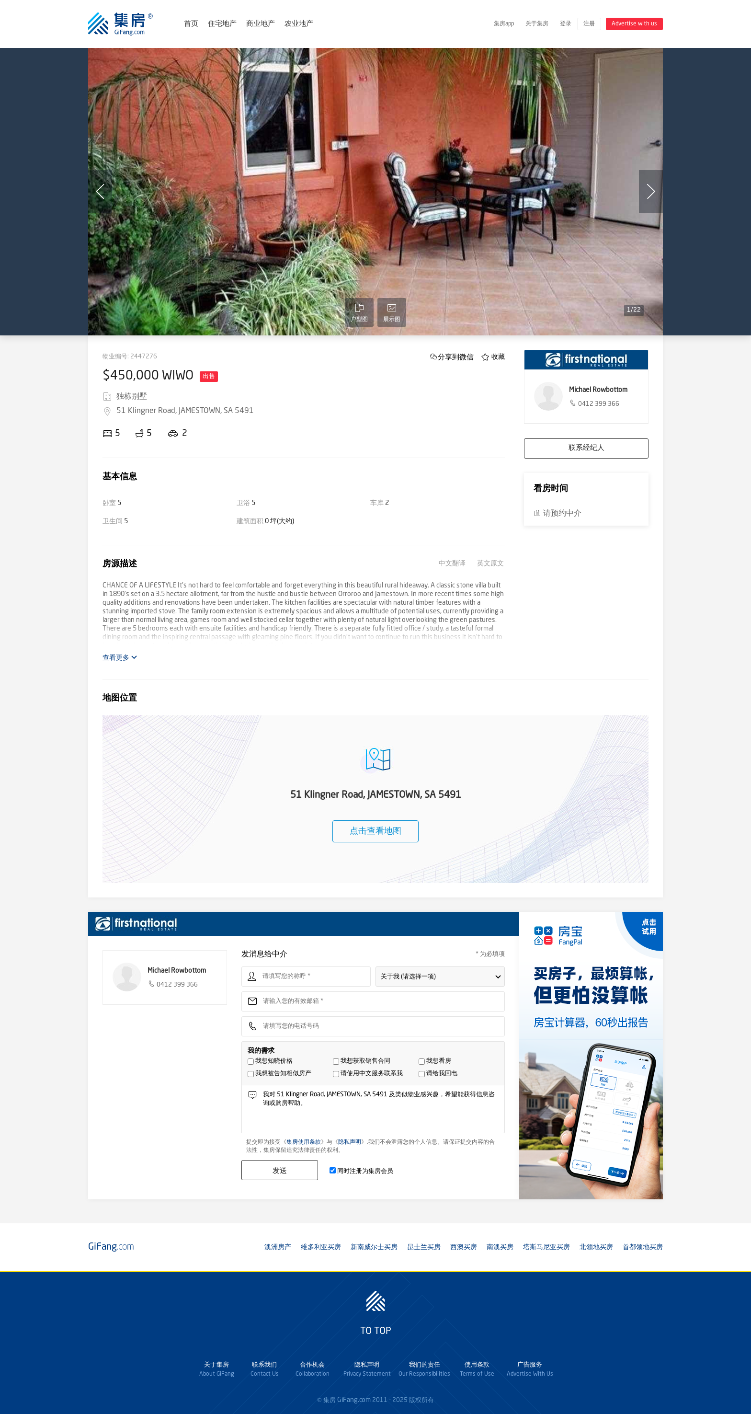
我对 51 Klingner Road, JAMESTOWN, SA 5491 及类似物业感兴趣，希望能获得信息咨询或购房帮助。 (381, 1111)
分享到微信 (456, 356)
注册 (589, 24)
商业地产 (260, 24)
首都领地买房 (643, 1247)
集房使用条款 (303, 1142)
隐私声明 (349, 1142)
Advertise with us (634, 24)
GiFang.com (354, 1400)
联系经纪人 (586, 448)
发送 (280, 1170)
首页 (191, 24)
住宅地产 (222, 24)
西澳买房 (463, 1247)
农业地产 (298, 24)
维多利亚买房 (321, 1247)
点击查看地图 (375, 831)
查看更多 (119, 657)
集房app (504, 24)
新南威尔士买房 (374, 1247)
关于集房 (536, 24)
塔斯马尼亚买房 (546, 1247)
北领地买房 (596, 1247)
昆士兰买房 (424, 1247)
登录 (565, 24)
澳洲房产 (277, 1247)
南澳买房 (500, 1247)
